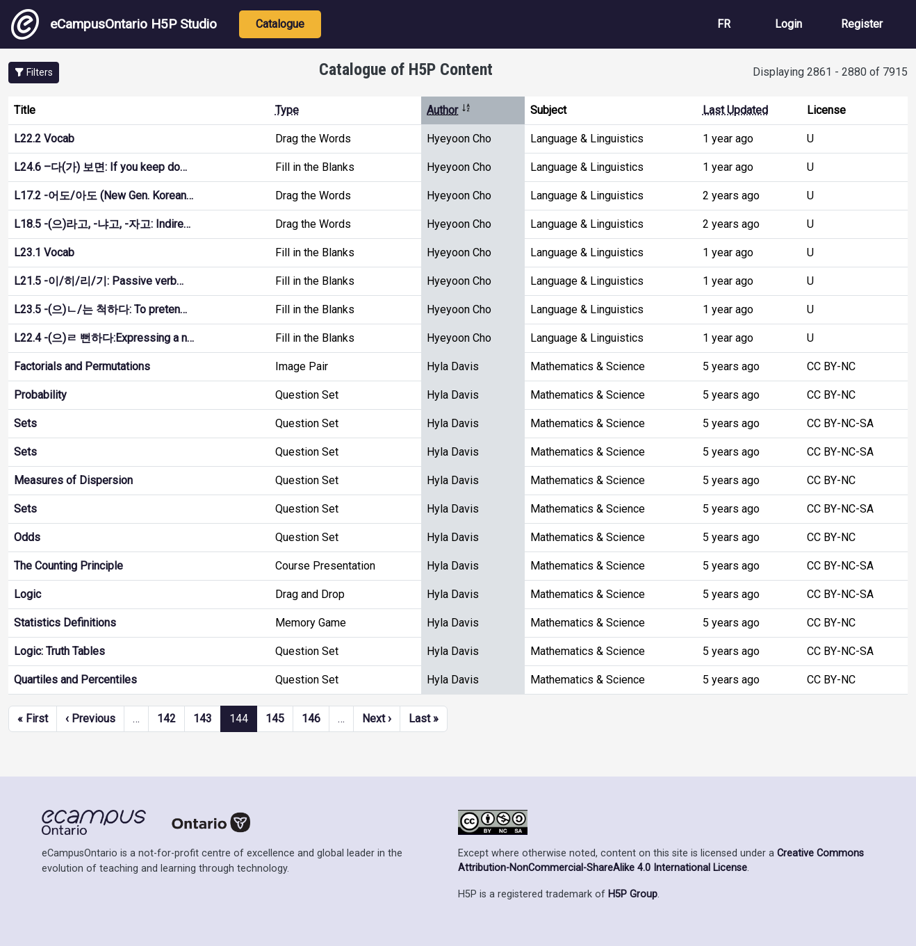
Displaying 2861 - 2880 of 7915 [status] (830, 71)
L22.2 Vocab (44, 138)
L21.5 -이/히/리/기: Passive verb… (98, 281)
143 (202, 718)
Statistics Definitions (65, 622)
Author (449, 110)
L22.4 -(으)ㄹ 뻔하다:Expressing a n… (104, 338)
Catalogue (280, 24)
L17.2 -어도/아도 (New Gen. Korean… (103, 195)
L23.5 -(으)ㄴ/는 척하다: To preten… (100, 309)
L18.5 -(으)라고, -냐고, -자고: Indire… (102, 224)
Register (862, 24)
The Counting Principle (68, 565)
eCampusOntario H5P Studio (114, 24)
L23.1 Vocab (44, 252)
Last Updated (735, 110)
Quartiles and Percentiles (75, 679)
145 (274, 718)
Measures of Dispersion (73, 480)
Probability (40, 394)
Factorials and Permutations (82, 366)
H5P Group (632, 894)
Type (287, 110)
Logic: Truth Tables (59, 651)
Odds (27, 537)
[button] (33, 72)
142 (166, 718)
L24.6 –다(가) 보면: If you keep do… (100, 167)
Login (788, 24)
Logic (27, 594)
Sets (25, 423)
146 (311, 718)
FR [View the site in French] (723, 24)
